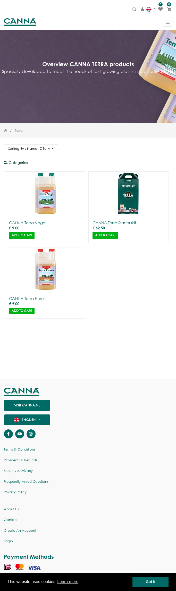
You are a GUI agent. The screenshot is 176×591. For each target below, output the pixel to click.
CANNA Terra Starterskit (114, 222)
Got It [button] (150, 582)
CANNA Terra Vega (27, 222)
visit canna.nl (27, 405)
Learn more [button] (67, 581)
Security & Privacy (18, 471)
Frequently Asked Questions (26, 481)
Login (8, 541)
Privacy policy (15, 492)
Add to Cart (22, 235)
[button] (31, 148)
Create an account (20, 530)
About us (11, 509)
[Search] (168, 146)
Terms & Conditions (19, 449)
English (25, 420)
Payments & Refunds (20, 460)
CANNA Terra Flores (27, 298)
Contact (11, 520)
